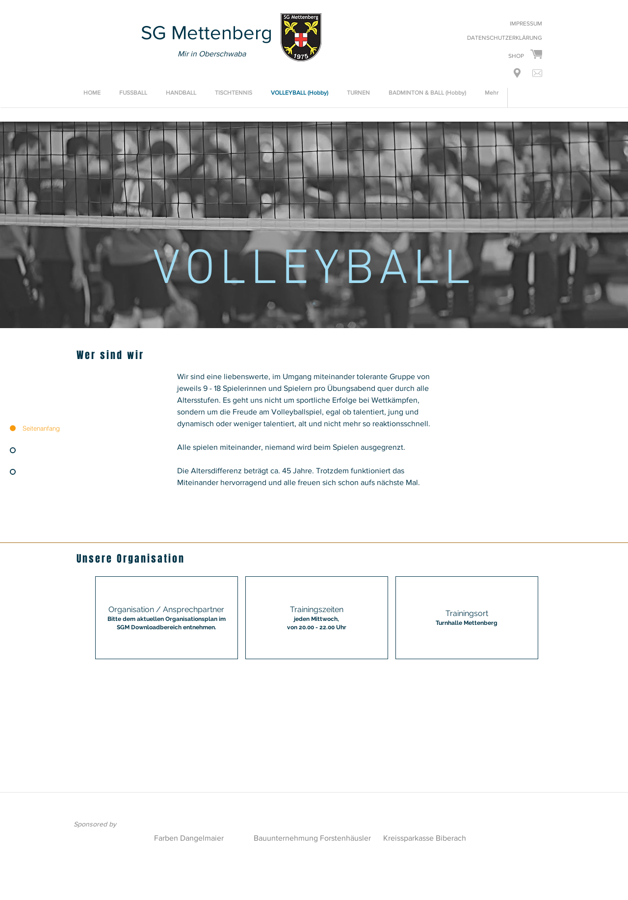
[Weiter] (574, 224)
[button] (517, 73)
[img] (316, 617)
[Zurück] (53, 224)
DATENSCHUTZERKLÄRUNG (504, 37)
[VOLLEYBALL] (314, 303)
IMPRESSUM (526, 23)
